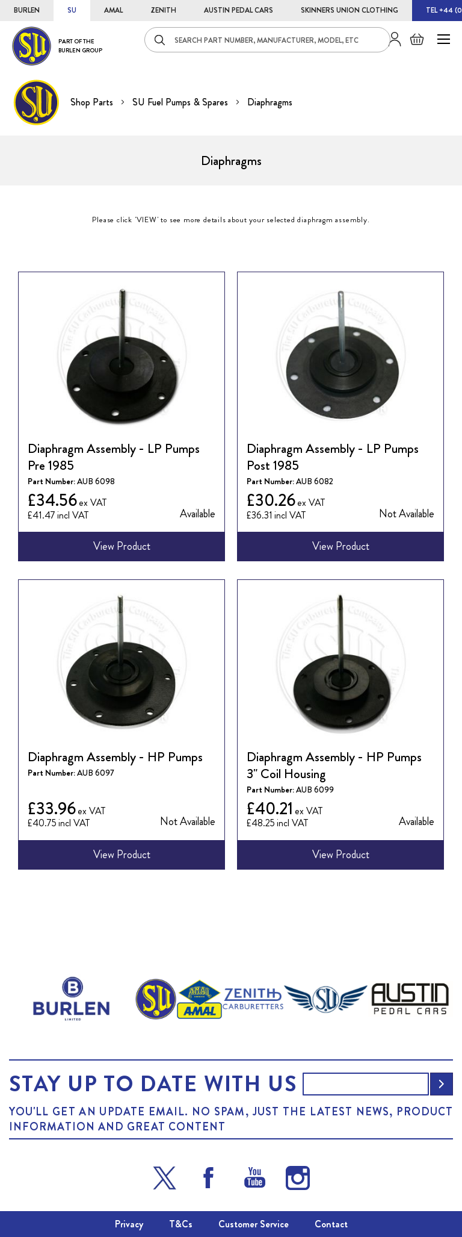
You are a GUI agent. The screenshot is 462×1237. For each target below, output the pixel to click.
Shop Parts (93, 102)
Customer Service (253, 1224)
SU (71, 10)
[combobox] (267, 39)
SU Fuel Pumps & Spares (181, 102)
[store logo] (57, 46)
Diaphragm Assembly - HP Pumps (115, 757)
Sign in (390, 39)
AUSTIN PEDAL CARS (238, 10)
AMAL (113, 10)
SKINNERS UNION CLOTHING (349, 10)
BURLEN (27, 10)
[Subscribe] (441, 1084)
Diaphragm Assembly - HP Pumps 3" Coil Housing (334, 765)
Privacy (129, 1224)
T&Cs (180, 1224)
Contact (331, 1224)
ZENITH (163, 10)
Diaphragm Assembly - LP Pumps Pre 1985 (114, 457)
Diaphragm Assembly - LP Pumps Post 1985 (333, 457)
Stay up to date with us (153, 1084)
